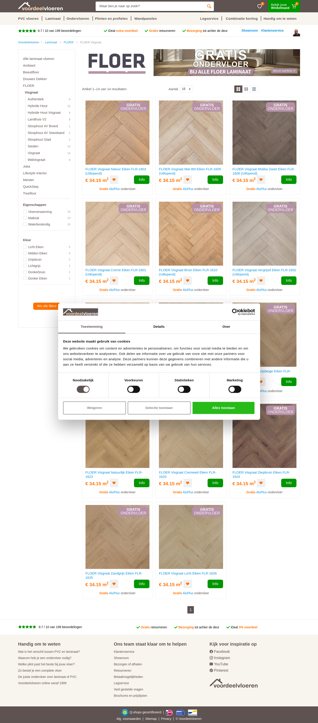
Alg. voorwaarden (128, 719)
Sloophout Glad (39, 139)
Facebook (220, 651)
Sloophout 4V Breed (43, 126)
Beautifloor (31, 72)
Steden (33, 146)
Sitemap (151, 719)
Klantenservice (124, 651)
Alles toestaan (223, 408)
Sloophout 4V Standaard (46, 133)
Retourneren (122, 670)
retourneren (162, 31)
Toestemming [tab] (92, 327)
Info (142, 179)
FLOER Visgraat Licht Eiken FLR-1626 (188, 573)
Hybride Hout (38, 106)
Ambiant (29, 65)
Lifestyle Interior (35, 173)
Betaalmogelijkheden (128, 677)
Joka (26, 166)
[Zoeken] (209, 6)
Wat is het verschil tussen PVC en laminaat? (49, 651)
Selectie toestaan (159, 408)
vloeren (196, 719)
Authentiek (36, 99)
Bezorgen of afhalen (128, 664)
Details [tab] (159, 327)
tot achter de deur (207, 31)
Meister (28, 180)
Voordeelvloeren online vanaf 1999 (42, 683)
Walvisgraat (36, 160)
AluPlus (114, 189)
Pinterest (219, 670)
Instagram (220, 658)
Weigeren (94, 408)
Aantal (173, 89)
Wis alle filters (46, 306)
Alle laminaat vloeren (38, 59)
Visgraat (31, 92)
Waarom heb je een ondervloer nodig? (45, 658)
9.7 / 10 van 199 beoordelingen (59, 31)
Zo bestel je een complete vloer (40, 670)
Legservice (121, 683)
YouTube (219, 664)
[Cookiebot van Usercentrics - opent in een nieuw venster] (235, 311)
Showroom (121, 658)
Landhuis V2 (37, 119)
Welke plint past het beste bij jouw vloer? (46, 664)
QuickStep (31, 186)
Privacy (166, 719)
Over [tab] (226, 327)
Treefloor (29, 193)
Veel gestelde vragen (128, 689)
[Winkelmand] (284, 6)
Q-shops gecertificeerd (146, 712)
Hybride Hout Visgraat (44, 112)
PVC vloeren (28, 18)
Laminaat (53, 18)
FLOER (28, 85)
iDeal (123, 31)
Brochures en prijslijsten (130, 695)
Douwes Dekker (35, 79)
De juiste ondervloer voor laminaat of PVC (47, 677)
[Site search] (150, 6)
